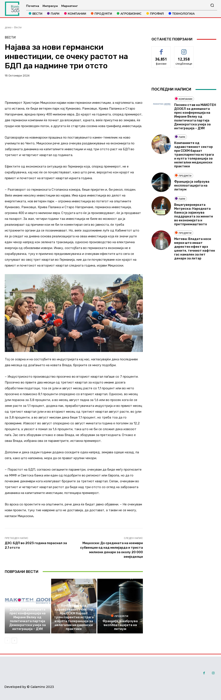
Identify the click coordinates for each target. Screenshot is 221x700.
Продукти (119, 615)
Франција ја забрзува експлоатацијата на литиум (120, 625)
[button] (212, 5)
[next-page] (14, 640)
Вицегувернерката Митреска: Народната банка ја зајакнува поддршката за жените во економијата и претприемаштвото (193, 214)
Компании (27, 600)
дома (8, 27)
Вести (18, 27)
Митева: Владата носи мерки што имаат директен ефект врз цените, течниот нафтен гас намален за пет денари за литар (194, 248)
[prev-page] (7, 640)
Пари (73, 600)
